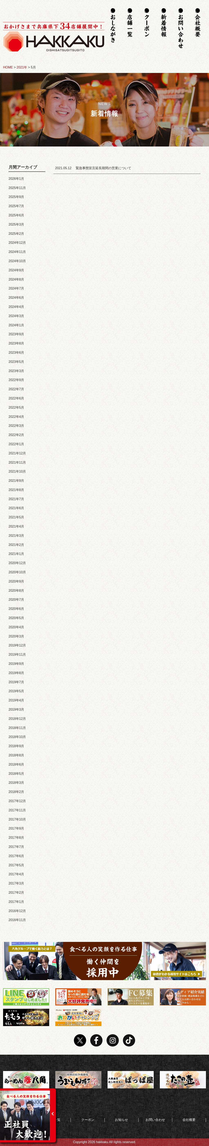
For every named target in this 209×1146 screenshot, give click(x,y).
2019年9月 (16, 663)
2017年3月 (16, 883)
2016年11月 (17, 920)
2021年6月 (16, 508)
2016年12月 (17, 911)
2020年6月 (16, 608)
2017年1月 (16, 901)
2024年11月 (17, 252)
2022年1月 (16, 444)
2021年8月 (16, 490)
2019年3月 (16, 709)
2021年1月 (16, 554)
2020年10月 (17, 572)
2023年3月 (16, 371)
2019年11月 (17, 654)
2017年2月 (16, 892)
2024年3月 (16, 316)
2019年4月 (16, 700)
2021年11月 (17, 462)
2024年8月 (16, 279)
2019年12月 (17, 645)
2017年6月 (16, 856)
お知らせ (121, 1120)
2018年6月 (16, 764)
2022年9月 (16, 380)
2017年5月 (16, 865)
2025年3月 (16, 224)
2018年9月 (16, 746)
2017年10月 (17, 819)
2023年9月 (16, 334)
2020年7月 (16, 599)
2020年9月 (16, 581)
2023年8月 (16, 343)
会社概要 (189, 1120)
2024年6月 (16, 297)
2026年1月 (16, 178)
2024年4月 (16, 307)
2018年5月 (16, 773)
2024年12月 (17, 242)
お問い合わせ (155, 1120)
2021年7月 (16, 499)
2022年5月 (16, 407)
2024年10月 (17, 261)
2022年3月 (16, 425)
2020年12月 (17, 563)
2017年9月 (16, 828)
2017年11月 (17, 810)
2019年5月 (16, 691)
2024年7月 (16, 288)
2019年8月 (16, 673)
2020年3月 (16, 636)
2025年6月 (16, 215)
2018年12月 (17, 718)
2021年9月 (16, 480)
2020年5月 (16, 618)
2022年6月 (16, 398)
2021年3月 (16, 535)
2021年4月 (16, 526)
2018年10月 (17, 737)
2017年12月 (17, 801)
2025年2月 (16, 233)
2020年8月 (16, 590)
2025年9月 (16, 197)
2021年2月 (16, 545)
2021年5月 (16, 517)
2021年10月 (17, 471)
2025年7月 (16, 206)
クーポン (87, 1120)
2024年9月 (16, 270)
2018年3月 (16, 782)
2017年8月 (16, 837)
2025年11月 (17, 188)
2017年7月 (16, 847)
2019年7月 (16, 682)
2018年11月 (17, 728)
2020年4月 (16, 627)
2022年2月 (16, 435)
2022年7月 (16, 389)
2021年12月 (17, 453)
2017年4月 (16, 874)
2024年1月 (16, 325)
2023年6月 (16, 352)
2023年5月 (16, 361)
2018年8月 (16, 755)
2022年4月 (16, 416)
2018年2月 (16, 792)
